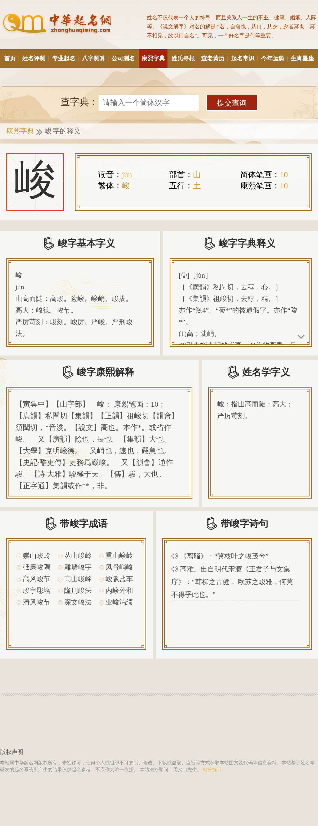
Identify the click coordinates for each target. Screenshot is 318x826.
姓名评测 (35, 58)
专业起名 (65, 58)
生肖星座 (304, 58)
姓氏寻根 (184, 58)
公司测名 (123, 58)
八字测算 (95, 58)
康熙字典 (153, 58)
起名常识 (244, 58)
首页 (11, 58)
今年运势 (274, 58)
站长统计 (212, 769)
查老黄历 (214, 58)
